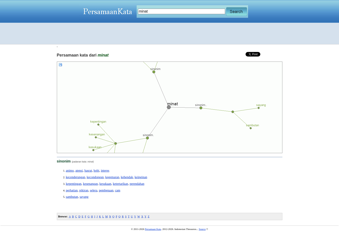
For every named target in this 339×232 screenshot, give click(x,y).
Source (202, 229)
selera (93, 190)
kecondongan (95, 177)
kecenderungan (75, 177)
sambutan (72, 196)
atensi (79, 170)
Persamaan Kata (153, 229)
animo (70, 170)
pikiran (83, 190)
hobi (96, 170)
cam (117, 190)
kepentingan (73, 184)
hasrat (88, 170)
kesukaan (105, 184)
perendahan (137, 184)
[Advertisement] (169, 33)
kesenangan (90, 184)
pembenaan (106, 190)
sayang (84, 196)
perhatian (72, 190)
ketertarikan (120, 184)
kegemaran (112, 177)
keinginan (141, 177)
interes (105, 170)
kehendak (127, 177)
